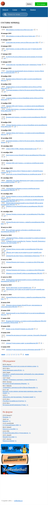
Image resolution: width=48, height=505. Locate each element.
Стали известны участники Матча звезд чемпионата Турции (23, 64)
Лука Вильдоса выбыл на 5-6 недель (13, 401)
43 (4, 58)
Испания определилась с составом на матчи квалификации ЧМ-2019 (26, 117)
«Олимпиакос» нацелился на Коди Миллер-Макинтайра (19, 387)
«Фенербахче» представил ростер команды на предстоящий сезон (25, 289)
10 (4, 91)
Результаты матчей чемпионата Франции (15, 383)
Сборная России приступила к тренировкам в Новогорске (23, 255)
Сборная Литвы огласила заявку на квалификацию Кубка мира (24, 249)
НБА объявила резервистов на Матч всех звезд (19, 29)
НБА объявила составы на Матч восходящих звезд (21, 36)
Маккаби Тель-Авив (8, 436)
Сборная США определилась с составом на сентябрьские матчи (24, 163)
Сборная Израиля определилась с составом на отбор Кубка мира (25, 262)
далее (27, 354)
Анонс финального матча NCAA (12, 370)
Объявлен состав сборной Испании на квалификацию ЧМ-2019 (24, 206)
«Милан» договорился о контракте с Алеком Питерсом (19, 379)
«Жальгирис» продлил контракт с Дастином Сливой (18, 397)
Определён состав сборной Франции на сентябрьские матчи (23, 174)
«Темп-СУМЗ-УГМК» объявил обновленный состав (21, 148)
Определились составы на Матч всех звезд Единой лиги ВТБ (24, 48)
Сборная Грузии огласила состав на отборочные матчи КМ (23, 349)
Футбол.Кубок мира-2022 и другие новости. (15, 433)
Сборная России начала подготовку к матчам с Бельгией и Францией (26, 335)
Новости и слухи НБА (9, 429)
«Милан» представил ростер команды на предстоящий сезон (24, 252)
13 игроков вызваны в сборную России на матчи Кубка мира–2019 (25, 90)
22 (4, 215)
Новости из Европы (8, 440)
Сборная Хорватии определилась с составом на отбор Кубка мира (25, 270)
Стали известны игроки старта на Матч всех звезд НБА (22, 42)
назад (3, 354)
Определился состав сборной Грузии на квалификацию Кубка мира (25, 155)
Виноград (5, 421)
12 (14, 126)
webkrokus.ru (18, 501)
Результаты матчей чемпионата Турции (14, 404)
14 (4, 250)
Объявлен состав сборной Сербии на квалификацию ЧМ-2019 (24, 273)
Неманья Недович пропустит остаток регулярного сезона (19, 366)
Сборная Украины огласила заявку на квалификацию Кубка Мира (25, 214)
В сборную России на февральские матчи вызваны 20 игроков (24, 56)
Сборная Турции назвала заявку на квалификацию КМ (22, 343)
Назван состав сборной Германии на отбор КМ (20, 329)
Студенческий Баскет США (11, 425)
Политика (5, 417)
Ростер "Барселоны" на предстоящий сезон (19, 287)
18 (4, 50)
